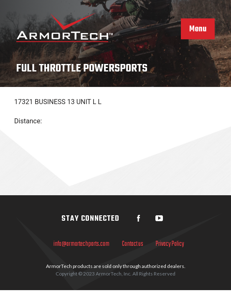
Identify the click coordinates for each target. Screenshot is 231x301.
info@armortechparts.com (81, 244)
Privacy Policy (170, 244)
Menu (197, 29)
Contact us (132, 244)
